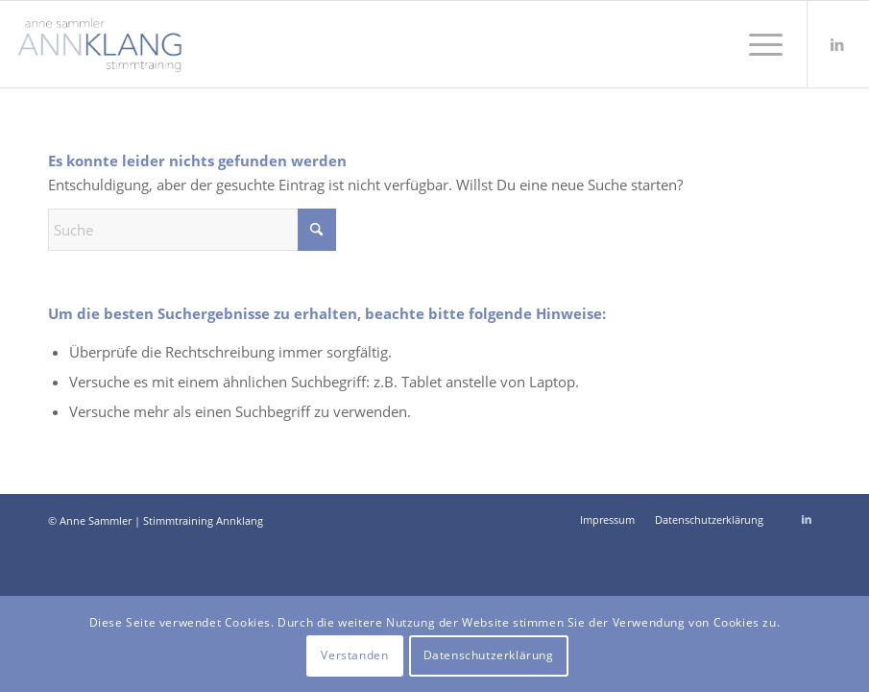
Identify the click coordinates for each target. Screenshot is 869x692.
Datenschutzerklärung (488, 655)
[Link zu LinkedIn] (837, 44)
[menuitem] (756, 44)
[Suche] (192, 230)
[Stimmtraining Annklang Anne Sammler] (99, 44)
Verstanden (354, 655)
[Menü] (756, 44)
